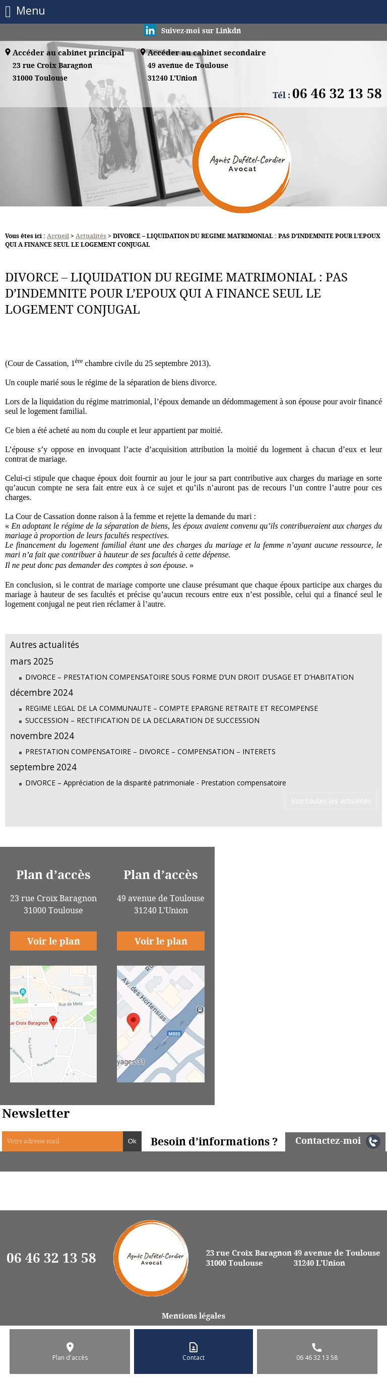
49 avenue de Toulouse (188, 72)
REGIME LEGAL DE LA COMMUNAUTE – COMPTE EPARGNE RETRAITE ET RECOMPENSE (171, 708)
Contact (193, 1357)
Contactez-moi (328, 1140)
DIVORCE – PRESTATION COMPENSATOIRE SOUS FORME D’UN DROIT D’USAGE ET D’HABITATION (189, 677)
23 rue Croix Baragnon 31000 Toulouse (249, 1258)
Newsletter (36, 1113)
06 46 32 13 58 (51, 1258)
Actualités (91, 236)
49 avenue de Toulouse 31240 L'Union (337, 1258)
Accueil (58, 236)
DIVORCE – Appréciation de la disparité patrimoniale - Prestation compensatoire (155, 782)
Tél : (327, 95)
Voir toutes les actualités (331, 801)
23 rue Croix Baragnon (52, 72)
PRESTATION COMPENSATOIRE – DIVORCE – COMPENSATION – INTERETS (150, 751)
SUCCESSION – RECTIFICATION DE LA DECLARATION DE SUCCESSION (142, 720)
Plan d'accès (70, 1357)
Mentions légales (193, 1316)
